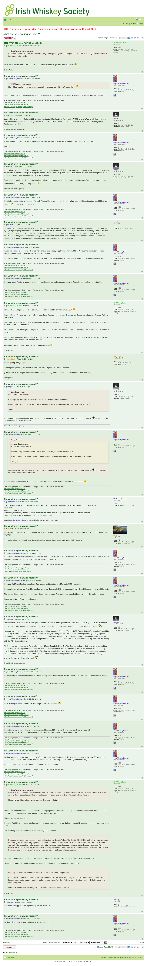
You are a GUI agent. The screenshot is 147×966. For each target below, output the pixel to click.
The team (104, 957)
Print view (136, 19)
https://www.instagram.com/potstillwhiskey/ (18, 107)
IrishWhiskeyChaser (14, 46)
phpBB (65, 961)
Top (142, 72)
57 (135, 38)
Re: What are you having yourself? (23, 43)
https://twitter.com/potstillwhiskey (15, 102)
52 (120, 38)
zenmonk (10, 902)
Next (141, 942)
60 (143, 38)
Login (141, 23)
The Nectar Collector (14, 502)
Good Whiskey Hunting (14, 78)
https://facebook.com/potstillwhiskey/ (16, 104)
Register (133, 23)
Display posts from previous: (58, 942)
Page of (109, 38)
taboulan (10, 224)
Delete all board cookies (117, 957)
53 (123, 38)
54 (126, 38)
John (9, 528)
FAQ (126, 23)
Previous (7, 942)
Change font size (141, 19)
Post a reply (9, 38)
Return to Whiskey (10, 952)
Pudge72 (10, 115)
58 (138, 38)
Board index (10, 20)
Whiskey (19, 20)
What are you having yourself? (21, 34)
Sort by (81, 942)
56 (132, 38)
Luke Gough (11, 359)
